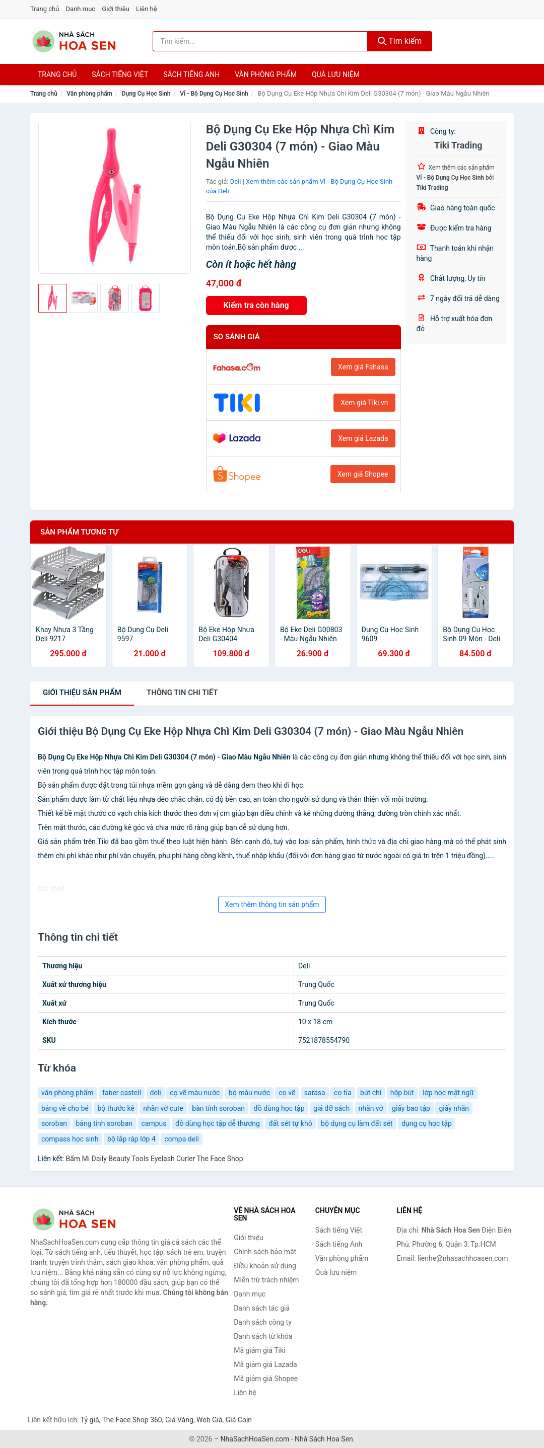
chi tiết (182, 692)
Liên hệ (146, 9)
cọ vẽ (287, 1093)
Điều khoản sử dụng (265, 1266)
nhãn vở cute (163, 1108)
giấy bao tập (411, 1108)
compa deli (181, 1139)
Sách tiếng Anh (339, 1244)
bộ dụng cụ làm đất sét (357, 1123)
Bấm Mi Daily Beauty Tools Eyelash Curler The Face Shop (154, 1159)
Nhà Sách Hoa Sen (324, 1439)
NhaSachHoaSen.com (255, 1439)
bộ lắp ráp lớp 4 (131, 1139)
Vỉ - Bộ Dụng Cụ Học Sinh (214, 93)
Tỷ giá (90, 1420)
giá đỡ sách (331, 1108)
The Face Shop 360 (132, 1420)
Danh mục (81, 9)
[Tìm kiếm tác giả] (260, 41)
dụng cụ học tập (426, 1123)
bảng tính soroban (104, 1123)
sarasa (314, 1093)
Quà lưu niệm (336, 74)
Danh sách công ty (263, 1322)
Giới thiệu (115, 9)
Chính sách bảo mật (265, 1252)
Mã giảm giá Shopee (266, 1379)
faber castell (121, 1093)
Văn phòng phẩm (266, 74)
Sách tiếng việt (120, 74)
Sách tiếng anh (191, 74)
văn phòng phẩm (67, 1093)
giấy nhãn (454, 1108)
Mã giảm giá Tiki (259, 1350)
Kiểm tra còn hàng (256, 305)
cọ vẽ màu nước (195, 1093)
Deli (235, 181)
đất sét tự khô (290, 1123)
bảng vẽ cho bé (65, 1108)
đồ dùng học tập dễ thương (217, 1123)
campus (154, 1123)
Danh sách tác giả (262, 1308)
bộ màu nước (249, 1093)
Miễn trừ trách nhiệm (266, 1280)
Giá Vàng (179, 1420)
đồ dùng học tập (278, 1108)
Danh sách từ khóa (263, 1336)
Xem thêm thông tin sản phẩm (272, 904)
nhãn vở (371, 1108)
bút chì (370, 1093)
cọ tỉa (342, 1093)
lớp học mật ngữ (448, 1093)
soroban (54, 1123)
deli (155, 1093)
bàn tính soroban (218, 1108)
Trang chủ (44, 9)
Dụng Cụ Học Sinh (146, 93)
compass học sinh (70, 1139)
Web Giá (209, 1420)
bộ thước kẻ (115, 1108)
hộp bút (402, 1093)
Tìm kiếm (400, 41)
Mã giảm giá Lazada (265, 1364)
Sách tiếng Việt (338, 1230)
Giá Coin (239, 1420)
